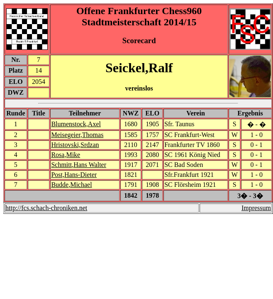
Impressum (256, 207)
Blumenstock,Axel (76, 123)
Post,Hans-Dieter (74, 174)
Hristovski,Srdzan (75, 144)
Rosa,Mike (65, 154)
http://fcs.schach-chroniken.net (46, 207)
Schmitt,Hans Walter (78, 164)
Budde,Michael (71, 184)
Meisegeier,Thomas (77, 134)
